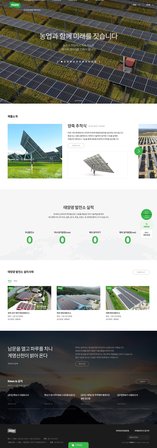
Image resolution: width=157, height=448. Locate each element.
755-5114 (146, 233)
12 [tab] (95, 61)
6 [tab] (77, 61)
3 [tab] (68, 61)
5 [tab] (74, 61)
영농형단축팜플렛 (146, 216)
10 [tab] (89, 61)
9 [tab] (86, 61)
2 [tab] (65, 61)
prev (57, 62)
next (99, 62)
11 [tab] (92, 61)
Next (138, 151)
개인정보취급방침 (122, 431)
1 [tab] (61, 61)
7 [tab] (80, 61)
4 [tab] (71, 61)
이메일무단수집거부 (142, 431)
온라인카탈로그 (146, 212)
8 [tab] (83, 61)
